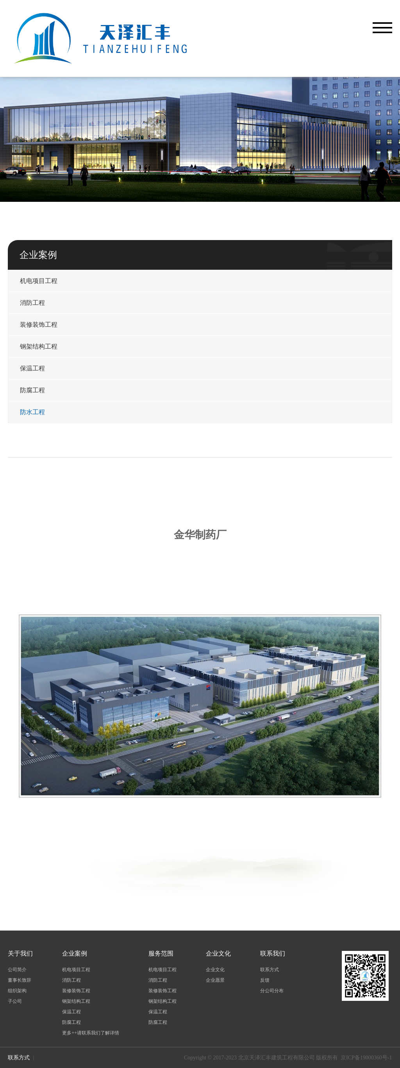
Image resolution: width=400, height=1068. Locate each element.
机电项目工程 (38, 281)
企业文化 (215, 969)
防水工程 (32, 412)
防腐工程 (32, 390)
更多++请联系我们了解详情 (90, 1033)
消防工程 (32, 302)
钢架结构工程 (38, 346)
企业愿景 (215, 980)
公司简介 (17, 969)
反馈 (265, 980)
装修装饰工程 (38, 324)
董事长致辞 (19, 980)
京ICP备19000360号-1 (366, 1058)
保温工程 (32, 368)
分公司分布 (272, 990)
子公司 (15, 1001)
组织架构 (17, 990)
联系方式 (269, 969)
